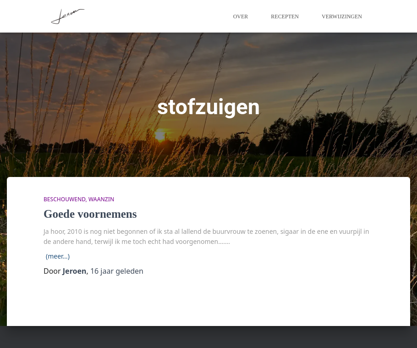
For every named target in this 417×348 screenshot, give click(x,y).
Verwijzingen (342, 16)
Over (240, 16)
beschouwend (65, 199)
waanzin (101, 199)
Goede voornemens (90, 214)
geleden (116, 271)
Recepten (285, 16)
